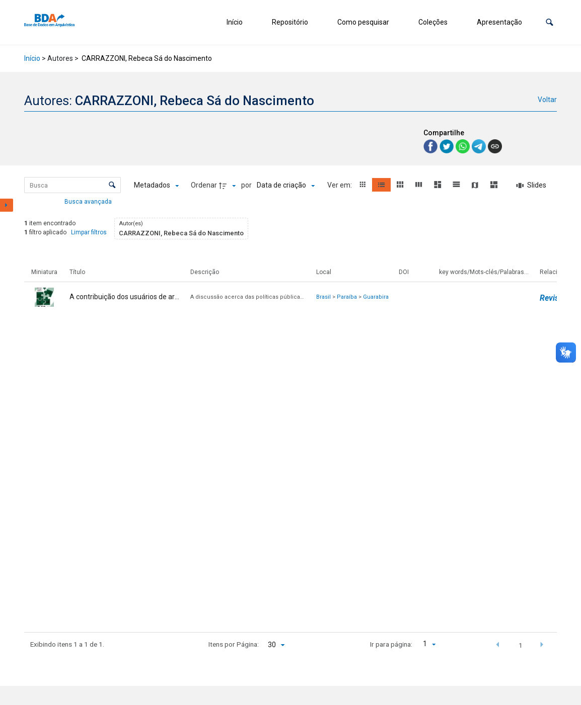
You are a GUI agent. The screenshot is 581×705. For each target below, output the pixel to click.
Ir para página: (391, 644)
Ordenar (204, 185)
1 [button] (521, 645)
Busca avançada (88, 201)
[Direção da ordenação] (228, 185)
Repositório (290, 22)
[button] (549, 22)
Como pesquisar (363, 22)
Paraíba (347, 297)
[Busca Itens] (72, 185)
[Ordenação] (286, 185)
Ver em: (340, 185)
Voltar (547, 100)
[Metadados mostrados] (156, 185)
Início (235, 22)
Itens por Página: (233, 644)
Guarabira (376, 297)
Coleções (433, 22)
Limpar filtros (89, 232)
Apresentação (499, 22)
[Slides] (531, 185)
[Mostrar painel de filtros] (6, 205)
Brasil (323, 297)
